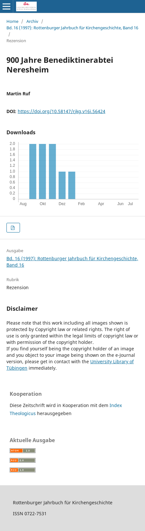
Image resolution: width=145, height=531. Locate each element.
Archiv (32, 21)
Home (12, 21)
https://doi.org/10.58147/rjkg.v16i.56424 (61, 111)
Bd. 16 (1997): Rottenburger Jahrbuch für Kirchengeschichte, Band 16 (72, 28)
